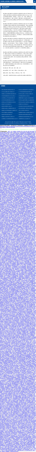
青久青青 (14, 369)
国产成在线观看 (23, 246)
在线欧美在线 (12, 322)
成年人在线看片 (26, 222)
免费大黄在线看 (31, 240)
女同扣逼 (26, 334)
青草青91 (11, 368)
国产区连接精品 (5, 152)
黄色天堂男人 (13, 448)
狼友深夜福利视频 (15, 221)
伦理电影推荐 (14, 432)
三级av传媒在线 (23, 338)
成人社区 (9, 422)
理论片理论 (32, 294)
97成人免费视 (13, 139)
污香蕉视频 (26, 322)
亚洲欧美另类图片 (14, 446)
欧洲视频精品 (15, 259)
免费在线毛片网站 (24, 231)
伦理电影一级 (3, 386)
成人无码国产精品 (24, 255)
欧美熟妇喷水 (27, 275)
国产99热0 (18, 184)
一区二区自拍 (23, 155)
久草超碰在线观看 (23, 419)
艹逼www (34, 212)
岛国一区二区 (10, 339)
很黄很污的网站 (21, 423)
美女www (15, 373)
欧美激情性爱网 (12, 141)
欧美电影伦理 (9, 427)
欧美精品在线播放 (25, 205)
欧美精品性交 (26, 167)
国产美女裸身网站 (24, 293)
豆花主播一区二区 (26, 352)
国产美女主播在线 (20, 342)
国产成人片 (26, 298)
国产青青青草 (7, 242)
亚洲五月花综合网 (30, 317)
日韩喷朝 (14, 420)
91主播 (3, 219)
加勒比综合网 (12, 196)
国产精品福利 (30, 407)
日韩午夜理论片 (12, 254)
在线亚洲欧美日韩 (15, 170)
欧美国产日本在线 (16, 424)
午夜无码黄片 (5, 173)
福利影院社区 (18, 147)
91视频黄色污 (16, 235)
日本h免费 (5, 377)
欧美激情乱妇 (22, 365)
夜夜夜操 (11, 346)
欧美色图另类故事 (8, 310)
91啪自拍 (33, 236)
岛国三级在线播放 (7, 408)
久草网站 (13, 438)
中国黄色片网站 (12, 155)
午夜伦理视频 (29, 339)
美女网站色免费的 (24, 235)
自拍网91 (16, 166)
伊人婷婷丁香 (13, 302)
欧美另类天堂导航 (26, 390)
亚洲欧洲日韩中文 (21, 450)
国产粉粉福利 (13, 358)
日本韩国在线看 (26, 158)
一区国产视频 (33, 297)
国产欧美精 (31, 358)
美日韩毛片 (31, 438)
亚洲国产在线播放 (10, 405)
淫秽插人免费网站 (6, 451)
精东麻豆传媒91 (12, 301)
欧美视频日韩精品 (19, 291)
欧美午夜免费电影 (17, 421)
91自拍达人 (12, 230)
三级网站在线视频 (11, 381)
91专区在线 (5, 294)
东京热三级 (29, 343)
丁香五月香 (9, 181)
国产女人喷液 (33, 168)
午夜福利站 (8, 169)
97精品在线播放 (8, 305)
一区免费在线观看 (20, 270)
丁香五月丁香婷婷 (30, 370)
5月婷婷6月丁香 (21, 152)
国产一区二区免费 (23, 327)
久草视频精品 (32, 334)
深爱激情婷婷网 (10, 378)
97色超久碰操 (12, 413)
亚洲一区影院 (26, 290)
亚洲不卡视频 (30, 333)
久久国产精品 (30, 256)
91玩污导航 (27, 274)
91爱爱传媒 (13, 219)
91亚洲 (26, 284)
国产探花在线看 (9, 197)
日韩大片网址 (8, 401)
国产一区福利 (18, 172)
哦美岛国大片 (30, 203)
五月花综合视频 (21, 245)
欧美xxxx (32, 301)
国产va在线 (6, 316)
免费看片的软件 (25, 278)
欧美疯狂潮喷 (7, 398)
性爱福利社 (27, 377)
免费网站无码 (14, 206)
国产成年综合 (7, 245)
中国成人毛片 (16, 132)
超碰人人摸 (24, 176)
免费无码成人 (6, 288)
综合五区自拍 (15, 267)
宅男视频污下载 (31, 235)
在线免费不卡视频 (16, 177)
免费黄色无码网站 (10, 224)
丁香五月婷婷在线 (12, 414)
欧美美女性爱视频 (19, 233)
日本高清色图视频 (20, 213)
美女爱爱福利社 (16, 137)
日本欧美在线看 (28, 323)
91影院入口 (16, 143)
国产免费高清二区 (27, 227)
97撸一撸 (14, 191)
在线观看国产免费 (25, 252)
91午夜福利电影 (15, 303)
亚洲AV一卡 (5, 429)
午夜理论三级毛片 (15, 145)
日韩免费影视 (3, 282)
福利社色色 (4, 140)
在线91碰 (20, 258)
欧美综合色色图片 (11, 140)
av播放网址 (29, 200)
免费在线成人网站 (13, 217)
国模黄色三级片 (16, 411)
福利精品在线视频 (6, 448)
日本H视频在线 (13, 357)
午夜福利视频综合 (20, 314)
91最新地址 (10, 429)
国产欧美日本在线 (26, 447)
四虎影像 (5, 315)
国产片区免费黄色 (26, 326)
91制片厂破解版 (4, 253)
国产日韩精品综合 (11, 315)
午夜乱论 (13, 160)
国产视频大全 (7, 240)
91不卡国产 (12, 162)
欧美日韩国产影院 (29, 245)
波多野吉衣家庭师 (4, 172)
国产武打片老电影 (29, 225)
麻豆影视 (13, 408)
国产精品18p (6, 368)
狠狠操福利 (22, 199)
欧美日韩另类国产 (25, 249)
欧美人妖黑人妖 (6, 357)
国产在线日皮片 (31, 214)
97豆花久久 (10, 203)
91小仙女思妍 (23, 220)
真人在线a (24, 265)
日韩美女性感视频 (25, 260)
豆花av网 (4, 171)
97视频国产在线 (7, 442)
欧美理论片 (7, 208)
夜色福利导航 (32, 141)
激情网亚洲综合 (22, 336)
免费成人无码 (6, 331)
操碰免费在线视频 (21, 286)
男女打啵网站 (32, 213)
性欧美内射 (28, 401)
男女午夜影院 (31, 382)
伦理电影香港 (29, 208)
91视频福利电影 (7, 351)
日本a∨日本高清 (5, 174)
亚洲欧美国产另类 (31, 147)
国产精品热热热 (11, 195)
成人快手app (28, 359)
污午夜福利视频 (16, 194)
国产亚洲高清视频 (20, 306)
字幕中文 (9, 145)
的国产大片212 (6, 159)
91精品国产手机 (23, 133)
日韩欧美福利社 (11, 193)
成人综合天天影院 (18, 232)
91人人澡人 (28, 188)
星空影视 (23, 346)
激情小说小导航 (15, 425)
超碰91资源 (26, 291)
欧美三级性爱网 (27, 313)
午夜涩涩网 (12, 242)
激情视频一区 (7, 363)
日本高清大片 (31, 247)
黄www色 (10, 418)
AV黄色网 (19, 351)
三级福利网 (15, 181)
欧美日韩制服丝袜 (29, 199)
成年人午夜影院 (5, 141)
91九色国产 (24, 405)
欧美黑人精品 (32, 171)
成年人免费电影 (20, 253)
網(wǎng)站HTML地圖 (26, 121)
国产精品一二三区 (28, 340)
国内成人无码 (16, 430)
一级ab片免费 (24, 271)
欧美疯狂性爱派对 (25, 294)
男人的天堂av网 (17, 380)
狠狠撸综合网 (28, 229)
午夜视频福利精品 (18, 176)
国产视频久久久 (20, 313)
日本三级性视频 (27, 196)
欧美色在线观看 (11, 449)
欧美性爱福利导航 (7, 297)
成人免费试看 (25, 214)
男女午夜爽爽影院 (21, 186)
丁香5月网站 (19, 248)
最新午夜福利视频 (8, 285)
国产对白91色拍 (17, 389)
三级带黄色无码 (6, 365)
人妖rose (17, 419)
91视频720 (9, 138)
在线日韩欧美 (22, 273)
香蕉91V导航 (5, 144)
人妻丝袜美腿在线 (24, 321)
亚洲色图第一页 (18, 335)
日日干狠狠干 (14, 258)
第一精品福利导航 (28, 248)
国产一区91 (10, 133)
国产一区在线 (8, 160)
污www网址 (10, 411)
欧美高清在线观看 (22, 357)
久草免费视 (29, 376)
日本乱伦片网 (27, 314)
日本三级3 (15, 344)
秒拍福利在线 (11, 261)
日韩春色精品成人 (8, 175)
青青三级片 (10, 389)
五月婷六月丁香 (32, 310)
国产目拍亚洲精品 (32, 412)
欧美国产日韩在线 (12, 323)
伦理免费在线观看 (29, 384)
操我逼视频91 (3, 138)
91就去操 (22, 169)
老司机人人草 (18, 294)
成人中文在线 (30, 265)
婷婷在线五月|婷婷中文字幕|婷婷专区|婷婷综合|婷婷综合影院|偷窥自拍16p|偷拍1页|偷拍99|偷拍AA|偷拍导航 (18, 127)
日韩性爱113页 (27, 289)
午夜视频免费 (30, 136)
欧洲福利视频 (16, 220)
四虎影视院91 (29, 354)
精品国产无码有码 (13, 299)
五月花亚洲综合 (28, 154)
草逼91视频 (19, 355)
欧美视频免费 (29, 444)
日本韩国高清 (20, 238)
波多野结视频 (18, 278)
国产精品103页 (21, 138)
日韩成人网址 (31, 350)
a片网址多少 (6, 223)
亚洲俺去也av (23, 367)
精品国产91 (29, 424)
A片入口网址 (23, 264)
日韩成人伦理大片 (16, 394)
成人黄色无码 (6, 254)
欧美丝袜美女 (26, 299)
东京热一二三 (28, 209)
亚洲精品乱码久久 (20, 189)
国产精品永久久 (13, 426)
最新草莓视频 (21, 298)
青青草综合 (2, 434)
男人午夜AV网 (7, 433)
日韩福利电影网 (24, 350)
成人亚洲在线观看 (6, 358)
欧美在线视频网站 (21, 144)
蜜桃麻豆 (17, 154)
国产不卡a (23, 421)
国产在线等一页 (13, 245)
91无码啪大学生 (25, 332)
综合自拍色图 (15, 179)
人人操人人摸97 (22, 440)
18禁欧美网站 (22, 250)
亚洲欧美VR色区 (27, 414)
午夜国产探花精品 (22, 161)
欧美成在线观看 (21, 182)
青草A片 (6, 396)
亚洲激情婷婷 (21, 297)
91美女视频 (18, 180)
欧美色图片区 (14, 362)
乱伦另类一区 (18, 328)
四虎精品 (9, 209)
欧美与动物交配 (19, 393)
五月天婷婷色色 (25, 431)
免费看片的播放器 (4, 322)
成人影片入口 (13, 313)
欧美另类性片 (29, 422)
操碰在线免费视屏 (30, 443)
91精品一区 (8, 246)
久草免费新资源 (4, 212)
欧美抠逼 (10, 384)
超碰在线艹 (29, 234)
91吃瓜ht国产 (6, 218)
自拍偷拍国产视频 (25, 184)
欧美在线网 (7, 221)
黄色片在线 (28, 296)
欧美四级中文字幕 (29, 241)
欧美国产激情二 (30, 178)
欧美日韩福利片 (22, 166)
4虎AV (5, 157)
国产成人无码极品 (23, 151)
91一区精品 (4, 323)
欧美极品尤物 (17, 205)
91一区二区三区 (4, 350)
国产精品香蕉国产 (21, 212)
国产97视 (2, 354)
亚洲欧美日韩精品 (12, 212)
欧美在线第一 (7, 436)
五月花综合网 (9, 421)
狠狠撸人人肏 (6, 196)
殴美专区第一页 (13, 423)
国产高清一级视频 (18, 171)
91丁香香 (16, 403)
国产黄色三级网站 (18, 410)
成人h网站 (16, 153)
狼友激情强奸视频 (14, 365)
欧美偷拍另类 (12, 278)
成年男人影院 (10, 132)
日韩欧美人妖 (9, 359)
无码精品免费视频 (21, 208)
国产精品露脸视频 (16, 175)
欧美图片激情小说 (4, 222)
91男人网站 (20, 299)
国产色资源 (15, 305)
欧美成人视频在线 (11, 282)
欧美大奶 (2, 443)
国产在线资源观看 (15, 410)
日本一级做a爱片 (26, 315)
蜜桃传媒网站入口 (23, 360)
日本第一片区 (11, 350)
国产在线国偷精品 (6, 440)
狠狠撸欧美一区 (25, 148)
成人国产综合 (18, 261)
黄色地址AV (16, 395)
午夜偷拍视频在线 (17, 197)
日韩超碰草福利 (27, 174)
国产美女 (5, 207)
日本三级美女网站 (12, 186)
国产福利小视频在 (31, 398)
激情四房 (29, 320)
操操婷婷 (30, 228)
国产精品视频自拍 (19, 356)
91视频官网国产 (29, 309)
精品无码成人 (7, 201)
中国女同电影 (9, 251)
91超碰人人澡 (12, 213)
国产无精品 (22, 406)
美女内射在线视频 (23, 409)
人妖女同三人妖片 (26, 283)
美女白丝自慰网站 (24, 137)
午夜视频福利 (4, 202)
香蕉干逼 (20, 198)
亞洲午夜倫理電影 (9, 176)
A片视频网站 (5, 186)
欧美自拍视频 (30, 268)
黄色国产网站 (23, 216)
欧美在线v (12, 136)
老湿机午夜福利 (12, 135)
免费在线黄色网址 (7, 345)
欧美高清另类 (27, 337)
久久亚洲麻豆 (22, 229)
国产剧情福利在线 (14, 159)
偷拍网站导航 (12, 180)
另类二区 (30, 175)
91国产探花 (11, 279)
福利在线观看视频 (26, 355)
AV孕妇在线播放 (18, 388)
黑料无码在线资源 (31, 267)
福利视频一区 (24, 288)
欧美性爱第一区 (30, 194)
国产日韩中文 (30, 425)
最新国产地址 (25, 445)
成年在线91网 (20, 289)
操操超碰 (13, 342)
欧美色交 (3, 197)
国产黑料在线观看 (6, 435)
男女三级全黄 (13, 353)
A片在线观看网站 (28, 238)
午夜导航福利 (31, 392)
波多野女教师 (24, 272)
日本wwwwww (6, 313)
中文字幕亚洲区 (22, 343)
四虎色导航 (21, 311)
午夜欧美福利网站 (7, 250)
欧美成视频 (4, 257)
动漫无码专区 (31, 176)
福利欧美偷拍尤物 (19, 183)
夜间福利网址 (23, 234)
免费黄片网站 (9, 420)
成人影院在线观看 (21, 274)
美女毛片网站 (8, 438)
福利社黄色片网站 (12, 333)
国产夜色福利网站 (16, 271)
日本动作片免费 (12, 236)
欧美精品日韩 (28, 302)
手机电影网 (11, 331)
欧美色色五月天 (21, 310)
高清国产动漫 (9, 369)
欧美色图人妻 (6, 299)
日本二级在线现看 (15, 409)
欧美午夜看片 (15, 251)
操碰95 (5, 209)
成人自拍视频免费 (31, 304)
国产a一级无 (4, 414)
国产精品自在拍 (21, 422)
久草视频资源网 (18, 136)
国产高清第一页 (8, 264)
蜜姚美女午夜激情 (26, 351)
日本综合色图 (7, 275)
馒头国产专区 (13, 363)
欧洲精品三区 (8, 178)
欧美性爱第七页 (14, 146)
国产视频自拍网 (14, 401)
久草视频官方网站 (16, 399)
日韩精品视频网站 (14, 436)
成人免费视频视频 (27, 356)
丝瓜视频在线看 (17, 405)
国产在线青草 (16, 334)
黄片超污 (6, 374)
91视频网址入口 (25, 192)
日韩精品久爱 (23, 354)
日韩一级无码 (13, 201)
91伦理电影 (32, 261)
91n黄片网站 (16, 368)
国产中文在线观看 (16, 375)
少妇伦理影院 (23, 366)
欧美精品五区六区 (20, 230)
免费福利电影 (25, 434)
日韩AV (26, 160)
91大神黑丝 (26, 251)
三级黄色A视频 (15, 262)
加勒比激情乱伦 (20, 191)
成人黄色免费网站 (22, 344)
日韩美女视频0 (7, 409)
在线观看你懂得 (10, 410)
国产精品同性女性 (26, 239)
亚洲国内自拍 (8, 268)
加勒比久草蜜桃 (21, 387)
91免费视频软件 (32, 137)
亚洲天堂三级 (7, 304)
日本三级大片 (5, 147)
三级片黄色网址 (23, 442)
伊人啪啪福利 (30, 396)
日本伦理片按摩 (26, 287)
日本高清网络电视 (15, 370)
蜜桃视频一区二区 (13, 296)
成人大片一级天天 (27, 135)
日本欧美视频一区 (17, 214)
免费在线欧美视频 (26, 211)
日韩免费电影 (24, 194)
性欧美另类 (19, 358)
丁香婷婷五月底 (16, 386)
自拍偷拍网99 (26, 223)
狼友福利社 (16, 163)
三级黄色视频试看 (25, 389)
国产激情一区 (20, 219)
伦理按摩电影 (7, 184)
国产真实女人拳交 (4, 241)
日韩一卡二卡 (18, 185)
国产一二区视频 (7, 276)
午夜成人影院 (30, 418)
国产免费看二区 (14, 327)
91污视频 (2, 220)
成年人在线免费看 (18, 329)
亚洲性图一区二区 (21, 296)
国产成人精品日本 (29, 169)
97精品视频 (18, 140)
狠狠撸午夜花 (20, 248)
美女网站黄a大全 (22, 402)
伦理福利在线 (5, 158)
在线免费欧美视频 (8, 391)
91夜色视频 (30, 282)
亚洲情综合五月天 (9, 434)
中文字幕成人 (3, 417)
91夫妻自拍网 (16, 228)
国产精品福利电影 (10, 445)
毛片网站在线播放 (4, 328)
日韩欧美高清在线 (20, 323)
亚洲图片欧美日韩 (13, 144)
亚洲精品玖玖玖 (17, 148)
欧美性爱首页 (11, 202)
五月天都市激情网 (31, 295)
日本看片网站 (23, 243)
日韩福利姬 (30, 145)
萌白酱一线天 (29, 341)
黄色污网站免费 (7, 211)
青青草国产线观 (4, 449)
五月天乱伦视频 (24, 140)
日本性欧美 (32, 219)
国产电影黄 (12, 308)
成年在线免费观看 (9, 371)
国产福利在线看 (6, 162)
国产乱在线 (7, 161)
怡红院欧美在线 (7, 370)
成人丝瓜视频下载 (19, 156)
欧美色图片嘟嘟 (7, 273)
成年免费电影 (29, 210)
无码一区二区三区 (13, 222)
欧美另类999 (19, 363)
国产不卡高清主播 (28, 428)
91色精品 (4, 165)
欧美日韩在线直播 (4, 301)
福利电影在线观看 (7, 188)
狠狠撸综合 (32, 281)
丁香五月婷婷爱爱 (24, 157)
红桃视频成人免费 (30, 206)
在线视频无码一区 (31, 264)
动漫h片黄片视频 (25, 185)
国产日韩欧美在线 (4, 142)
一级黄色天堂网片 (11, 340)
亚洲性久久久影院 (31, 385)
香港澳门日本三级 (29, 286)
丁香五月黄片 (31, 434)
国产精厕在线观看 (17, 396)
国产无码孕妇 (16, 366)
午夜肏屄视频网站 (14, 161)
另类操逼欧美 (25, 197)
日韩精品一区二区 (6, 329)
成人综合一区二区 (23, 165)
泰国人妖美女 (19, 236)
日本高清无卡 (29, 373)
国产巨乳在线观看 (17, 203)
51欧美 (25, 304)
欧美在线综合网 (27, 257)
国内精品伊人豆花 (31, 133)
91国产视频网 (12, 337)
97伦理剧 (13, 314)
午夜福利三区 (14, 325)
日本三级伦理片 (28, 342)
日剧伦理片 (22, 262)
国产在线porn (8, 191)
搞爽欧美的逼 (5, 163)
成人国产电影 (3, 185)
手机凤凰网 (12, 329)
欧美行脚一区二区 (13, 364)
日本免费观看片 (32, 379)
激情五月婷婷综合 (19, 304)
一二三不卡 (2, 379)
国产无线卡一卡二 (18, 429)
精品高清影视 (7, 277)
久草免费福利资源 (4, 298)
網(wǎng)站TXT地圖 (18, 121)
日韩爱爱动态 (14, 297)
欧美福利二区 (19, 135)
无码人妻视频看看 (4, 135)
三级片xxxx (15, 347)
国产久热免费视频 (12, 377)
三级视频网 (4, 233)
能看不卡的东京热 (15, 295)
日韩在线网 (14, 285)
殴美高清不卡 (22, 446)
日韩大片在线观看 (26, 349)
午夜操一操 (20, 362)
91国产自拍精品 (28, 387)
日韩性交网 (14, 257)
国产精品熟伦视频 (16, 391)
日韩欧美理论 (32, 258)
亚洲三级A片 (10, 447)
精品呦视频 (12, 184)
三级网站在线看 (25, 172)
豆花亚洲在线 (28, 446)
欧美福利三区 (11, 148)
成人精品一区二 (3, 404)
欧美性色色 (8, 295)
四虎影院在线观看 (10, 372)
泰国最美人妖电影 (30, 132)
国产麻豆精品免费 (9, 379)
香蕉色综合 (4, 422)
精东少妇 (28, 421)
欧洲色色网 (15, 244)
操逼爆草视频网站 (26, 301)
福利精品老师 (20, 254)
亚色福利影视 (7, 190)
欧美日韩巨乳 (32, 184)
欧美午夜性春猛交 (27, 316)
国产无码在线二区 (18, 187)
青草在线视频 (14, 182)
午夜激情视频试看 (6, 319)
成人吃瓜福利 (23, 371)
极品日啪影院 (12, 288)
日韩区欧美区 (15, 138)
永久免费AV (21, 428)
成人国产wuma (9, 428)
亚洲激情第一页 (8, 424)
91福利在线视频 (24, 180)
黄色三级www (19, 242)
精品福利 (15, 283)
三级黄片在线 (9, 179)
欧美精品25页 (18, 256)
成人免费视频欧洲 (13, 289)
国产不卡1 (24, 203)
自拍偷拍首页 (3, 168)
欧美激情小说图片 (23, 416)
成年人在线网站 (9, 235)
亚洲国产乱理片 (23, 295)
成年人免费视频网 (11, 156)
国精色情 (29, 266)
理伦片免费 (24, 256)
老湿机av (28, 411)
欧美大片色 (31, 375)
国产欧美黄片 (3, 381)
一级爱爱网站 (32, 331)
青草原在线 (21, 436)
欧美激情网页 (11, 361)
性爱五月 (8, 165)
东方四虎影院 (22, 347)
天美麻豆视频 (11, 326)
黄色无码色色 (8, 293)
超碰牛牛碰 (2, 292)
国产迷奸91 (2, 268)
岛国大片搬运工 (7, 324)
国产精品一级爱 (26, 335)
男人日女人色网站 (28, 201)
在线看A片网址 (23, 269)
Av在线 (18, 210)
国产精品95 (7, 309)
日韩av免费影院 (15, 407)
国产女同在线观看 (4, 352)
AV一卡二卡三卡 (12, 374)
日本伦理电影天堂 (14, 165)
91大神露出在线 (23, 425)
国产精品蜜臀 (25, 358)
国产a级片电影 (31, 131)
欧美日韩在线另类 (6, 353)
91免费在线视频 (17, 379)
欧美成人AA (3, 205)
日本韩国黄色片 (3, 148)
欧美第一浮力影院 (27, 187)
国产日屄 (28, 367)
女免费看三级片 (18, 282)
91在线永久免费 (15, 255)
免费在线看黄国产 (9, 229)
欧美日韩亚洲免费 (20, 337)
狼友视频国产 (15, 422)
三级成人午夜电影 (24, 228)
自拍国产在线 (20, 142)
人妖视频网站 (15, 266)
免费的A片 (25, 353)
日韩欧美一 (15, 168)
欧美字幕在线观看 (27, 233)
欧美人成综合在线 (24, 145)
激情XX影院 (15, 151)
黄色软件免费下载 (4, 289)
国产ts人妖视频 (23, 303)
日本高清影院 (28, 179)
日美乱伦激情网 (7, 231)
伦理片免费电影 (29, 324)
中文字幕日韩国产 (29, 190)
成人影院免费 (23, 320)
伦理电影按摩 (4, 400)
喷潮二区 (18, 413)
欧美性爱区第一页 (8, 249)
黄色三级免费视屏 (16, 249)
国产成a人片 (30, 292)
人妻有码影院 (31, 202)
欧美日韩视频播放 (13, 312)
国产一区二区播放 (12, 131)
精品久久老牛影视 (14, 440)
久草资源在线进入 (23, 385)
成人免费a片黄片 (9, 349)
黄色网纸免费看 (21, 188)
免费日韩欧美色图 (26, 397)
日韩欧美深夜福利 (8, 220)
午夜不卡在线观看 (15, 343)
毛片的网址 (29, 336)
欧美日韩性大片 (5, 281)
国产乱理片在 (33, 167)
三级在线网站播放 (15, 382)
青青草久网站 (23, 443)
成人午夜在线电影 (16, 280)
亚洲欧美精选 (17, 372)
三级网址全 (10, 380)
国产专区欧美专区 (7, 432)
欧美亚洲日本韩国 (13, 198)
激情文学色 (26, 448)
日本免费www (7, 290)
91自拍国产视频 (14, 273)
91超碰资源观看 (12, 167)
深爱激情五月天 (31, 416)
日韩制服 (4, 256)
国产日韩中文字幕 (24, 430)
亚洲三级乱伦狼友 (11, 183)
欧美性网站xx (20, 353)
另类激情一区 (9, 243)
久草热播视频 (20, 257)
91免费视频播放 (30, 402)
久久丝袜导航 (31, 404)
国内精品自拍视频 (28, 426)
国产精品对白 (8, 206)
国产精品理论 (30, 405)
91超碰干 (31, 148)
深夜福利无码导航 (27, 362)
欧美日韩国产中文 (16, 292)
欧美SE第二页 (31, 419)
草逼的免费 (8, 441)
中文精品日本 (30, 159)
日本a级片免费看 (31, 328)
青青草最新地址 (5, 291)
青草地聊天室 (24, 292)
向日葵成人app (16, 216)
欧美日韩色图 (23, 215)
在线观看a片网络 (17, 447)
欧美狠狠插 (23, 333)
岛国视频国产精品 (25, 330)
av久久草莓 (24, 396)
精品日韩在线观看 (30, 417)
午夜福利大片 (31, 165)
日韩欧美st (14, 359)
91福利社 (8, 426)
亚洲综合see (24, 147)
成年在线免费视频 (21, 359)
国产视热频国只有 (14, 383)
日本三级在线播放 (14, 398)
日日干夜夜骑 (11, 390)
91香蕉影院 (7, 444)
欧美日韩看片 (23, 178)
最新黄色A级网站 (16, 264)
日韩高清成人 (3, 214)
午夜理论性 (22, 210)
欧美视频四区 (25, 258)
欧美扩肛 (6, 437)
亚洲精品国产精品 (11, 154)
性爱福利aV (23, 394)
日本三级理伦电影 (9, 373)
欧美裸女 (2, 206)
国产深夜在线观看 (22, 312)
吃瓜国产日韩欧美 (24, 413)
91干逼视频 (19, 420)
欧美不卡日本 (10, 416)
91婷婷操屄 (11, 252)
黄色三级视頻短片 (24, 368)
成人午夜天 (15, 360)
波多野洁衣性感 (7, 336)
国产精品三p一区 (32, 321)
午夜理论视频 (25, 438)
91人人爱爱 (20, 364)
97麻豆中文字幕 (17, 445)
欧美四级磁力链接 (4, 167)
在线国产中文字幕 (4, 430)
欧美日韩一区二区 (10, 143)
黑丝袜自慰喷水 (20, 241)
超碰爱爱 (20, 283)
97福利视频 (14, 310)
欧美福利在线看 (19, 329)
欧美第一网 (25, 363)
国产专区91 (30, 153)
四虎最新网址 (11, 318)
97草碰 (31, 276)
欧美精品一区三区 (24, 375)
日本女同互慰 (24, 424)
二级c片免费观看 (5, 210)
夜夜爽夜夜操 (16, 439)
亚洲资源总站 (26, 219)
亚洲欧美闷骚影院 (28, 142)
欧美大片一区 (24, 348)
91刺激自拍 (27, 276)
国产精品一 (28, 435)
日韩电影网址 (11, 437)
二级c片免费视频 (15, 247)
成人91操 (21, 251)
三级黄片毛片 (22, 401)
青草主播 (22, 154)
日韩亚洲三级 (22, 345)
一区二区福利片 (6, 139)
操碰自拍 (30, 430)
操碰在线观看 (14, 188)
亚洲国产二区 (25, 300)
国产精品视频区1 (25, 141)
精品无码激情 (22, 146)
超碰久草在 (4, 356)
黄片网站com (21, 174)
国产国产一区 (22, 179)
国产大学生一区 (15, 338)
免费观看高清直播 (24, 202)
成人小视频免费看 (11, 185)
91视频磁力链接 (25, 331)
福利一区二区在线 (25, 386)
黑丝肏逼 (6, 326)
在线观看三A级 (19, 240)
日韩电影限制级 (8, 271)
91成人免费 (10, 194)
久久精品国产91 (17, 260)
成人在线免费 (9, 394)
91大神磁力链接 (30, 360)
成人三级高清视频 (20, 150)
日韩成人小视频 (8, 407)
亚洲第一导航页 (10, 233)
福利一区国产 (8, 266)
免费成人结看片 (20, 139)
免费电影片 (12, 306)
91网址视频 (3, 169)
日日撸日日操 (32, 248)
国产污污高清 (10, 214)
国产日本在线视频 (23, 403)
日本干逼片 (26, 253)
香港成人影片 (26, 248)
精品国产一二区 (7, 327)
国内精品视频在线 (9, 395)
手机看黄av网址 (28, 325)
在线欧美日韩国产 (9, 397)
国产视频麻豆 (16, 157)
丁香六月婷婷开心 (28, 393)
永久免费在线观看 (25, 207)
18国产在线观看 (10, 205)
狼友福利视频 (23, 370)
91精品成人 (30, 160)
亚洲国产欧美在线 (24, 382)
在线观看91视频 (19, 404)
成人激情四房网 (11, 158)
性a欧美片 (18, 319)
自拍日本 (26, 404)
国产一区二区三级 (13, 241)
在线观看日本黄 (22, 307)
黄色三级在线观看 (10, 226)
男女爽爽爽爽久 (15, 384)
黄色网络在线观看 (16, 178)
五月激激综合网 (11, 300)
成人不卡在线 (5, 450)
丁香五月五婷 (14, 208)
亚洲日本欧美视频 (14, 190)
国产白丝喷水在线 (9, 366)
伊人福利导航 (18, 331)
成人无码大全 (26, 173)
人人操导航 (22, 225)
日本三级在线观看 (4, 248)
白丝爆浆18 (2, 259)
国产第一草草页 (24, 175)
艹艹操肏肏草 (6, 337)
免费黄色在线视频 (12, 239)
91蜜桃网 (2, 387)
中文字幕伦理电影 (14, 275)
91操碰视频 (9, 385)
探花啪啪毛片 (27, 277)
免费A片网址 (29, 427)
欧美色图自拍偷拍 (15, 246)
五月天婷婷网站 (17, 346)
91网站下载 (2, 295)
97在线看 (19, 333)
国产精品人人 (5, 261)
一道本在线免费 (26, 198)
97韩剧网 (11, 430)
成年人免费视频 (31, 288)
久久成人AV (26, 168)
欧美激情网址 (14, 211)
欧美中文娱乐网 (26, 329)
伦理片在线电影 (21, 325)
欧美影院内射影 (3, 399)
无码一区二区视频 (22, 373)
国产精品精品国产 (23, 395)
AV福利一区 (30, 409)
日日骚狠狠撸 (20, 227)
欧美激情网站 (9, 425)
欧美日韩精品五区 (7, 267)
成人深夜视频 (29, 441)
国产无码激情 (12, 215)
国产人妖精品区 (11, 134)
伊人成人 (11, 396)
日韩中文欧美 (9, 348)
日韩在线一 (21, 275)
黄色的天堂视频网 (8, 164)
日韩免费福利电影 (24, 392)
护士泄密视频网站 (26, 408)
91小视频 (22, 334)
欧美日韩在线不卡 (31, 338)
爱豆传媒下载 (5, 193)
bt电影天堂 (20, 316)
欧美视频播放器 (21, 432)
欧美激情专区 (19, 158)
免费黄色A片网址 (22, 159)
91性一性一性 (3, 339)
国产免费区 (28, 152)
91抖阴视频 (27, 146)
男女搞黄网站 (7, 167)
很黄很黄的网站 (9, 171)
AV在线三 (25, 136)
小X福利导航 (27, 139)
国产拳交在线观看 (28, 311)
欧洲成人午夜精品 (16, 169)
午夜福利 (19, 131)
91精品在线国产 (9, 199)
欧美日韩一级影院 (27, 329)
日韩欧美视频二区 (15, 293)
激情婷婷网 (14, 427)
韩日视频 (23, 177)
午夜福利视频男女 (4, 278)
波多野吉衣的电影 (6, 355)
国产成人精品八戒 (14, 167)
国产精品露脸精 (28, 250)
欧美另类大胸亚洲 (26, 218)
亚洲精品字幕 (29, 312)
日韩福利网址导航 (23, 221)
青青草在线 (8, 320)
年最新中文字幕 (30, 181)
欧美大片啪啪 (5, 415)
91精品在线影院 (7, 342)
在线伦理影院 (21, 426)
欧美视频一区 (7, 308)
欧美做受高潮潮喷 (12, 274)
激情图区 (28, 143)
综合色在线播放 (5, 252)
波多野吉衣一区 (8, 317)
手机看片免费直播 (27, 364)
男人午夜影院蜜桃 (4, 413)
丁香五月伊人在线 (22, 433)
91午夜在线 (33, 349)
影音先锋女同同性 (8, 137)
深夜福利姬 (2, 224)
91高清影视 (2, 258)
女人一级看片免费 (25, 261)
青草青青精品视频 (23, 153)
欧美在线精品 (4, 284)
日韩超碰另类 (16, 149)
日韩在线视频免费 (24, 439)
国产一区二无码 (32, 448)
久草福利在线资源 (28, 191)
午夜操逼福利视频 (17, 348)
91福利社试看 (11, 147)
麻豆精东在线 (12, 335)
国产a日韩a (30, 319)
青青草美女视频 (9, 192)
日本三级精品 (27, 285)
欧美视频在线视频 (26, 415)
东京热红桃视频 (15, 164)
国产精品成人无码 (4, 238)
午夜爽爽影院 (3, 311)
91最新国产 (22, 384)
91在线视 (6, 227)
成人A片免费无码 (8, 244)
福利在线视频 (20, 263)
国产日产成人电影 (9, 216)
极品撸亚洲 (8, 258)
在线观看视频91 (13, 277)
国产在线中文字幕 (15, 392)
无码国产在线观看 (4, 213)
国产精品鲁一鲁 (9, 344)
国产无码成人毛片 (8, 303)
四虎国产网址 (12, 281)
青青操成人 (27, 297)
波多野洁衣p (20, 217)
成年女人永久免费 (5, 230)
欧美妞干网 (29, 303)
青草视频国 (16, 199)
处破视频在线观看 (20, 160)
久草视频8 (23, 339)
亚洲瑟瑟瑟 (29, 161)
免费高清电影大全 (7, 375)
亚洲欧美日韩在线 (23, 247)
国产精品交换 (12, 270)
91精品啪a (17, 202)
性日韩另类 (27, 450)
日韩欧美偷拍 (8, 170)
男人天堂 (4, 340)
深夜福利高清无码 (14, 451)
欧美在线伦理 (23, 132)
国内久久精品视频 (17, 332)
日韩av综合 (30, 368)
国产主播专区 (10, 168)
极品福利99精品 (24, 319)
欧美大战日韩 (16, 133)
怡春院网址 (21, 276)
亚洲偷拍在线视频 (7, 362)
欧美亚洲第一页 (29, 406)
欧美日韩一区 (29, 215)
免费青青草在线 (31, 221)
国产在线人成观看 (28, 306)
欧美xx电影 (15, 229)
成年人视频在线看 (8, 338)
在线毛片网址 (23, 143)
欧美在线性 (31, 284)
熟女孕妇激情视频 (21, 400)
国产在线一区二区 (31, 327)
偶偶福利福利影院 (9, 360)
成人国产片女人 (7, 410)
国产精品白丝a (10, 237)
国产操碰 (29, 151)
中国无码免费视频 (24, 204)
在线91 (30, 149)
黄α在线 (7, 383)
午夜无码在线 (18, 162)
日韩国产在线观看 (19, 134)
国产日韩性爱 (22, 190)
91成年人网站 (8, 146)
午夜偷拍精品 (28, 400)
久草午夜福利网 (25, 449)
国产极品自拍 (23, 417)
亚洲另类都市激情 (30, 346)
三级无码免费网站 (15, 231)
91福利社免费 (21, 277)
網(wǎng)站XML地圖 (9, 121)
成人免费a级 (9, 406)
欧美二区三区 (28, 423)
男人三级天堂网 (5, 364)
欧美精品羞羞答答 (4, 335)
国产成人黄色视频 (29, 305)
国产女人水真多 (15, 243)
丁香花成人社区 (15, 417)
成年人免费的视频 (31, 429)
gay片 (18, 155)
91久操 (20, 290)
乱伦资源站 (10, 260)
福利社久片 (4, 416)
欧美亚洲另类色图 (30, 155)
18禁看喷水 (12, 240)
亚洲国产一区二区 (22, 341)
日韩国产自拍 (3, 237)
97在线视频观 (16, 443)
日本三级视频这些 (13, 174)
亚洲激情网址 (9, 200)
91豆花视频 (27, 138)
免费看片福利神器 (12, 265)
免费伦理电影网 (30, 383)
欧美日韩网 (19, 222)
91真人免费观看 (18, 415)
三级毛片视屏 (4, 239)
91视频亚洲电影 (11, 189)
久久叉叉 (11, 232)
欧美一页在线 (12, 218)
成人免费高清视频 (17, 397)
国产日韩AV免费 (3, 265)
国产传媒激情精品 (29, 273)
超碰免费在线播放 (23, 200)
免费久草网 (30, 293)
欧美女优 (28, 163)
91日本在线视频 (30, 271)
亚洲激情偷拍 (7, 423)
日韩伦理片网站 (5, 346)
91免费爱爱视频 (27, 270)
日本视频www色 (23, 407)
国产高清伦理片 (14, 433)
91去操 (9, 182)
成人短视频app (13, 309)
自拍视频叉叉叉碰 (4, 215)
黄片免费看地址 (16, 406)
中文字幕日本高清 (4, 296)
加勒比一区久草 (17, 434)
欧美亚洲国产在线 (12, 450)
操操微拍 (23, 391)
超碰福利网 (8, 247)
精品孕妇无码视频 (27, 263)
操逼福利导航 (28, 262)
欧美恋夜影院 (15, 345)
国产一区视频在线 (9, 443)
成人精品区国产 (14, 250)
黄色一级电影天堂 (26, 318)
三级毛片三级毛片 (9, 283)
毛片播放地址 (29, 357)
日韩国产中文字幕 (6, 412)
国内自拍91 (7, 219)
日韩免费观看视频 (12, 284)
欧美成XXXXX (12, 172)
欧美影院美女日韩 (10, 256)
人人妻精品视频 (17, 226)
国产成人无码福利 (11, 419)
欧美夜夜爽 (14, 341)
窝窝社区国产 (21, 305)
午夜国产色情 (12, 352)
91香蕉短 (32, 377)
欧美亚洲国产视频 (28, 150)
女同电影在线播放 (10, 166)
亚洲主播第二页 (32, 300)
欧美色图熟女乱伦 (29, 177)
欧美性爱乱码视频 (23, 398)
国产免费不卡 (32, 167)
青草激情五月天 (16, 339)
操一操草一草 (27, 399)
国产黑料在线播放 (28, 183)
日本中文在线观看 (21, 284)
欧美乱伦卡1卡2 (15, 311)
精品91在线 (4, 181)
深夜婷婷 (20, 211)
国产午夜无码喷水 (13, 152)
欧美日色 (19, 141)
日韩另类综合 (16, 371)
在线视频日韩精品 (19, 381)
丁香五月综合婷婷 (15, 354)
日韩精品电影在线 (32, 204)
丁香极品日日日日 (10, 403)
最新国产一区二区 (16, 272)
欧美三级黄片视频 (13, 248)
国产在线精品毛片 (26, 232)
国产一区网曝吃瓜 (19, 279)
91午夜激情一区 (6, 343)
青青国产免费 (5, 389)
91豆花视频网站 (12, 263)
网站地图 (13, 127)
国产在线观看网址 (22, 266)
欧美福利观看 (25, 388)
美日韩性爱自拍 (30, 307)
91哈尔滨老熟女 (22, 244)
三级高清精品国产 (28, 156)
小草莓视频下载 (14, 276)
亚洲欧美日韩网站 (26, 162)
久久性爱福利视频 (23, 237)
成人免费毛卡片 (16, 269)
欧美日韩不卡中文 (27, 308)
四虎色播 (33, 152)
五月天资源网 (32, 291)
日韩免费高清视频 (14, 290)
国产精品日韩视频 (28, 381)
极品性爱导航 (28, 212)
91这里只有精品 (23, 268)
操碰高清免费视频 (24, 164)
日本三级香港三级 (9, 332)
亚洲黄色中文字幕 (10, 388)
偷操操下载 (25, 282)
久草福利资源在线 (21, 302)
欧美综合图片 (12, 328)
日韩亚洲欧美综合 (32, 269)
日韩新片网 (3, 421)
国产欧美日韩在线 (27, 369)
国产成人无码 (33, 347)
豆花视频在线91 (11, 376)
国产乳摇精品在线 (7, 314)
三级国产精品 (24, 372)
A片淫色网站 (14, 441)
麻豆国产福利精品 (8, 280)
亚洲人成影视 (30, 344)
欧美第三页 (25, 167)
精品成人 (12, 304)
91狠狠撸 (24, 242)
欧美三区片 (19, 301)
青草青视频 (2, 262)
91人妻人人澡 (8, 382)
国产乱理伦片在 (26, 217)
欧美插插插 (30, 395)
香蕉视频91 (24, 328)
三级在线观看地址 (26, 226)
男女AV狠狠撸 (28, 259)
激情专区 (7, 312)
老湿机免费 (7, 302)
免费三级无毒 (19, 315)
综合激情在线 (20, 173)
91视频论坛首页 (8, 330)
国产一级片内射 (15, 209)
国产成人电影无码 (17, 192)
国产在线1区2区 (25, 379)
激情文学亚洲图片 (18, 224)
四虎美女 (2, 332)
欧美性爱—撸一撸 (22, 383)
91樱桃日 (9, 311)
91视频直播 (25, 193)
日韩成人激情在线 (20, 340)
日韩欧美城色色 (19, 308)
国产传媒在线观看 (15, 412)
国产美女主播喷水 (15, 442)
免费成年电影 (25, 171)
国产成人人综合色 (25, 281)
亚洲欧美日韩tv (32, 205)
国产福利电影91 (7, 307)
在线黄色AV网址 (15, 307)
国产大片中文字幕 (31, 433)
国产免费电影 (19, 449)
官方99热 (5, 274)
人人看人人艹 (27, 230)
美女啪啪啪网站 (29, 166)
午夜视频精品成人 (31, 216)
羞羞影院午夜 (19, 300)
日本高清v (33, 277)
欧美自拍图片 (6, 155)
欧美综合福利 (10, 204)
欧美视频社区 (33, 252)
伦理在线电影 (11, 415)
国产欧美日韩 (33, 351)
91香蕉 (33, 134)
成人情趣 (33, 257)
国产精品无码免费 (30, 144)
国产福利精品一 (9, 439)
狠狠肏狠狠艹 (27, 189)
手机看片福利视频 (13, 298)
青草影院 (16, 361)
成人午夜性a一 (30, 242)
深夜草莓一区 (19, 438)
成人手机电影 (11, 367)
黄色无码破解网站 (13, 316)
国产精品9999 (16, 204)
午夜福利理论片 (4, 380)
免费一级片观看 (15, 268)
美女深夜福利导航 (20, 374)
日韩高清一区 (22, 259)
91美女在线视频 (5, 180)
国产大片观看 (15, 317)
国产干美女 (5, 333)
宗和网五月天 (10, 334)
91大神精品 (17, 376)
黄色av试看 (23, 444)
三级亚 (22, 399)
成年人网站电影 (29, 244)
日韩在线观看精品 (28, 134)
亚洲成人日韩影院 (20, 322)
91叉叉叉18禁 (20, 369)
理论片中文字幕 (5, 198)
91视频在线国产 (24, 378)
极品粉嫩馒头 (13, 223)
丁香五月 (10, 399)
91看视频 (28, 361)
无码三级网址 (15, 385)
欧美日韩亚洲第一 (8, 225)
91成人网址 (29, 246)
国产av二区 (19, 265)
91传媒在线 (23, 411)
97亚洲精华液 (28, 345)
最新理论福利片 (5, 232)
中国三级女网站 (22, 317)
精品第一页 (12, 319)
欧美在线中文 (3, 153)
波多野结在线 (9, 292)
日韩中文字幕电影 (22, 181)
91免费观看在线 (13, 387)
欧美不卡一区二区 (13, 238)
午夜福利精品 (15, 200)
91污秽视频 (29, 272)
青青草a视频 (17, 350)
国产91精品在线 (10, 287)
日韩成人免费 (4, 260)
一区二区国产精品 (6, 446)
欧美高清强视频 (32, 420)
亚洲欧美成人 (10, 386)
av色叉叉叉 (18, 281)
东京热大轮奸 (20, 448)
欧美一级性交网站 (4, 270)
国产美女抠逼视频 (19, 195)
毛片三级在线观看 (16, 234)
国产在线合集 (7, 402)
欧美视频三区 (31, 193)
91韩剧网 (10, 207)
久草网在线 (26, 195)
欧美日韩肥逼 (9, 259)
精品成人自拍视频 (6, 286)
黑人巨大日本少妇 (32, 237)
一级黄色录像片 (5, 279)
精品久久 (24, 429)
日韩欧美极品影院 (12, 227)
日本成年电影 (5, 300)
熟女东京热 (26, 213)
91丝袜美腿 (11, 329)
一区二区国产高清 (7, 392)
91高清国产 (31, 207)
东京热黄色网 (14, 324)
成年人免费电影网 (18, 431)
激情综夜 (21, 167)
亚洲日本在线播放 (8, 269)
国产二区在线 (24, 418)
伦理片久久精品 (10, 153)
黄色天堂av (23, 380)
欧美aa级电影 (23, 410)
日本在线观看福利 (30, 366)
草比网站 (18, 444)
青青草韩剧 (8, 325)
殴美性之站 (10, 163)
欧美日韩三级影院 (22, 435)
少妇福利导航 (18, 252)
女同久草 (4, 199)
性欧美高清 (3, 348)
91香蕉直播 (22, 209)
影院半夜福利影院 (27, 437)
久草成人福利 (9, 262)
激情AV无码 (29, 220)
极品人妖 (8, 248)
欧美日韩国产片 (3, 134)
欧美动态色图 (24, 376)
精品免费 (7, 263)
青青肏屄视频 (13, 210)
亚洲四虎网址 (32, 386)
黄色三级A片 (8, 341)
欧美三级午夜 (19, 218)
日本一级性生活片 (10, 187)
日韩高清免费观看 (8, 255)
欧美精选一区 (14, 435)
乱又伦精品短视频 (29, 182)
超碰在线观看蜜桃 (18, 287)
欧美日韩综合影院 (9, 228)
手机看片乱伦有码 (16, 330)
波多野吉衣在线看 (9, 149)
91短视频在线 (17, 378)
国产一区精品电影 (4, 236)
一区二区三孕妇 (27, 279)
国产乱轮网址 (22, 163)
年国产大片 (7, 306)
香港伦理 (17, 215)
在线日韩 (27, 347)
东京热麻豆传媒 (14, 336)
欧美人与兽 (10, 347)
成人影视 (9, 257)
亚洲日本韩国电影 (22, 267)
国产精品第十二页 (4, 329)
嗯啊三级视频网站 (31, 442)
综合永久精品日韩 (16, 418)
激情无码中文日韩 (13, 142)
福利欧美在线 (30, 372)
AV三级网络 (28, 432)
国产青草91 (12, 150)
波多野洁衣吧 (20, 167)
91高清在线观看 (20, 201)
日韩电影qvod (13, 355)
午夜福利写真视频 (4, 217)
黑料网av (25, 240)
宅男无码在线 (13, 248)
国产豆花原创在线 (29, 186)
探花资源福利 (19, 223)
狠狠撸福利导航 (19, 196)
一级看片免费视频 (24, 149)
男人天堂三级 (24, 131)
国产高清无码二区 (22, 441)
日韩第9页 (21, 168)
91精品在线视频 (22, 361)
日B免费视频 (29, 243)
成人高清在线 (28, 391)
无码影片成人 (10, 157)
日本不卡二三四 (28, 374)
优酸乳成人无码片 (12, 173)
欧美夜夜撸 (30, 224)
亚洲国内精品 (19, 193)
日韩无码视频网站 (22, 427)
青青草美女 (25, 224)
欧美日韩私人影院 (24, 170)
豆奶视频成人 (8, 354)
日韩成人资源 (32, 223)
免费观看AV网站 (18, 318)
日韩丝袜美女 (19, 408)
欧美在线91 (18, 288)
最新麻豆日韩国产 (7, 234)
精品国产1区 (4, 390)
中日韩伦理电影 (24, 280)
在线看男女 (7, 136)
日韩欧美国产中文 (16, 207)
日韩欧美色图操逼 (12, 253)
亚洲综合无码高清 (8, 321)
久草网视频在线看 (15, 320)
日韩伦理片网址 (21, 206)
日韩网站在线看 (8, 177)
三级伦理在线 (25, 420)
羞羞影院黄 (19, 239)
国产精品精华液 (6, 150)
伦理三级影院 (21, 285)
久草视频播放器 (10, 356)
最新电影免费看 (18, 326)
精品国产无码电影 (9, 151)
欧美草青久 (5, 189)
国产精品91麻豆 (18, 390)
